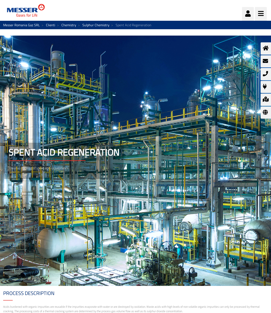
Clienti (50, 25)
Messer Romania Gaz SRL (21, 25)
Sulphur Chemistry (95, 25)
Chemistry (68, 25)
